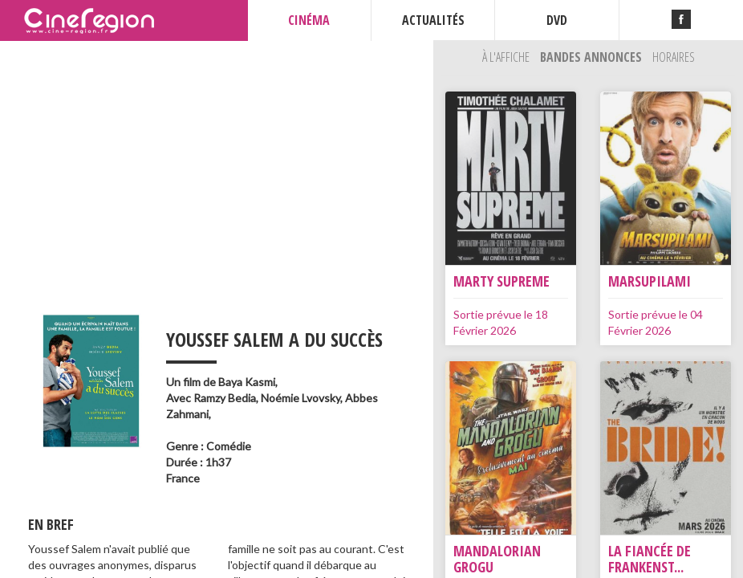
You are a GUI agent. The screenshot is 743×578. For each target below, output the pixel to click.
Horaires (673, 57)
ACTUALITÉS (433, 20)
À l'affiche (507, 57)
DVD (556, 20)
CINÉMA (309, 20)
